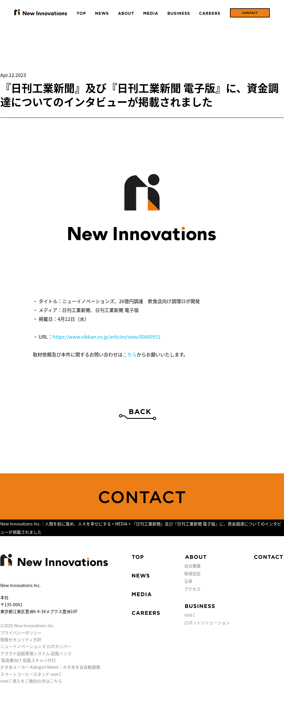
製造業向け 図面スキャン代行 (28, 660)
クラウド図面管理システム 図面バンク (36, 653)
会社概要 (192, 566)
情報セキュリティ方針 (20, 639)
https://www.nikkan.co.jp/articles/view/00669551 (107, 336)
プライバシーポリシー (21, 633)
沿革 (188, 581)
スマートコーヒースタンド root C (31, 674)
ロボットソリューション (207, 622)
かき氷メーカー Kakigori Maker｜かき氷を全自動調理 (50, 667)
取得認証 (192, 573)
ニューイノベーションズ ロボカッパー (35, 646)
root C (189, 615)
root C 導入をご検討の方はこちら (31, 681)
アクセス (192, 589)
